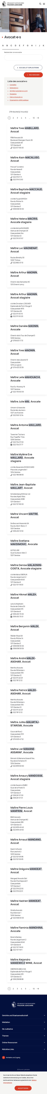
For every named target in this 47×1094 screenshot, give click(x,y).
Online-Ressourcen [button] (23, 1042)
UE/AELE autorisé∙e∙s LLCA (18, 91)
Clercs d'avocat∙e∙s (16, 97)
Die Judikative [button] (23, 1029)
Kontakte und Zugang (13, 1057)
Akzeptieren (23, 1090)
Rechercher (34, 75)
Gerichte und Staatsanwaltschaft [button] (23, 1015)
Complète (13, 85)
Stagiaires (13, 94)
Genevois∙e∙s (14, 88)
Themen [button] (23, 1036)
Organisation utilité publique (19, 100)
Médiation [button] (23, 1022)
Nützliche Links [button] (23, 1049)
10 (34, 118)
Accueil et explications (29, 68)
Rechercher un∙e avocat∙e (13, 52)
